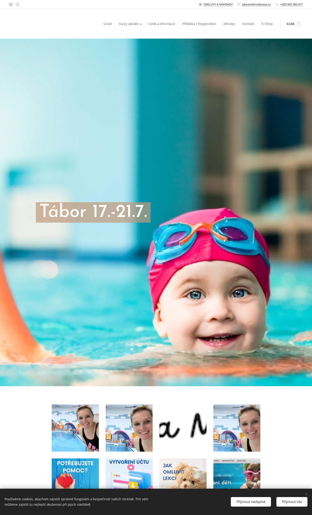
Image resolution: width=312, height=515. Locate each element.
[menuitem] (106, 24)
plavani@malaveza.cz (256, 4)
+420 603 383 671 (291, 4)
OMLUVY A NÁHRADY (218, 4)
